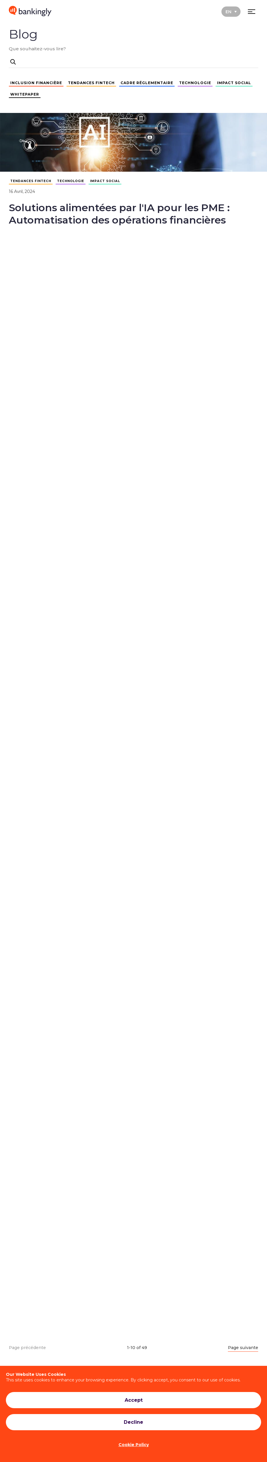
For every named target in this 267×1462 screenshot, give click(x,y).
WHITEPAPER (24, 94)
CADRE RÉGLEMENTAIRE (147, 83)
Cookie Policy (134, 1444)
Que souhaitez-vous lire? (37, 48)
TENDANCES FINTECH (91, 83)
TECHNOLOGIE (195, 83)
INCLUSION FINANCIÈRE (36, 83)
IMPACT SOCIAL (234, 83)
